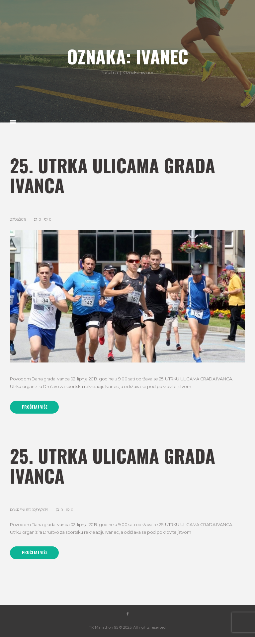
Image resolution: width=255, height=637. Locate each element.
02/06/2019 (40, 510)
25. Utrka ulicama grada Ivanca (112, 175)
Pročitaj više (34, 407)
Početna (109, 72)
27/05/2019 (18, 219)
